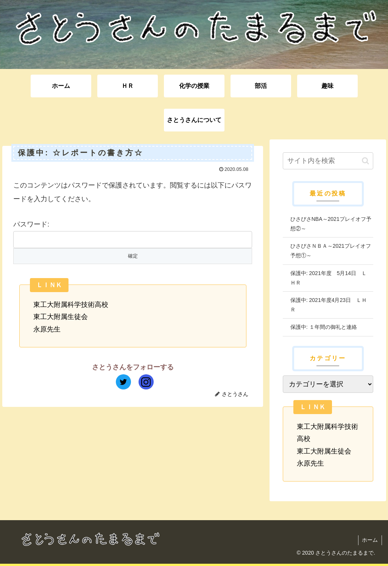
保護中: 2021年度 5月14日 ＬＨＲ (328, 278)
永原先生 (47, 329)
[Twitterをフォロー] (123, 381)
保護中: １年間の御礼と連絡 (323, 327)
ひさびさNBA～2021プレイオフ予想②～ (330, 223)
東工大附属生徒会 (60, 317)
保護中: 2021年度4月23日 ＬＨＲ (328, 305)
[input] (328, 160)
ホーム (370, 540)
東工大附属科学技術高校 (70, 304)
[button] (365, 160)
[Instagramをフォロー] (146, 381)
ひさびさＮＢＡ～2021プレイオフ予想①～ (330, 250)
